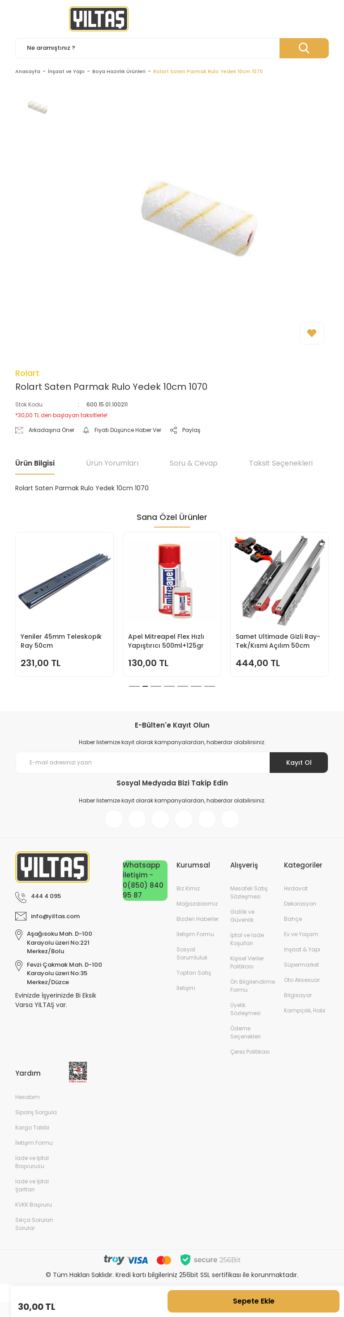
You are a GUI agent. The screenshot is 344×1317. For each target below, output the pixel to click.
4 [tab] (169, 686)
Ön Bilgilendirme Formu (252, 986)
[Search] (172, 48)
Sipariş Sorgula (36, 1112)
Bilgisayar (298, 995)
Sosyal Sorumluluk (191, 953)
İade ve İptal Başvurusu (32, 1162)
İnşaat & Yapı (302, 949)
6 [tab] (196, 686)
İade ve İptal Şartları (32, 1185)
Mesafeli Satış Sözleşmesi (248, 892)
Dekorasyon (300, 903)
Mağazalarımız (197, 903)
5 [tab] (182, 686)
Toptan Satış (193, 973)
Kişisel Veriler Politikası (247, 962)
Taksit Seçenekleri (281, 463)
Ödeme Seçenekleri (245, 1032)
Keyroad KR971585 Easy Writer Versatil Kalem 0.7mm (59, 641)
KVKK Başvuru (33, 1204)
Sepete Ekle (254, 1301)
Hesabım (27, 1097)
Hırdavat (296, 888)
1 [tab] (131, 686)
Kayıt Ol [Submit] (299, 762)
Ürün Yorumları (112, 463)
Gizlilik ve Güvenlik (242, 916)
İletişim (185, 988)
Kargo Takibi (32, 1127)
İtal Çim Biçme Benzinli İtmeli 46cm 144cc (164, 641)
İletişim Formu (195, 934)
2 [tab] (142, 686)
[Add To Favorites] (312, 333)
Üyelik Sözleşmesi (245, 1009)
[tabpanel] (64, 604)
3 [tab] (155, 686)
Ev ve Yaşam (301, 934)
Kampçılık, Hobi (304, 1010)
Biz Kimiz (188, 888)
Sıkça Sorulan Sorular (34, 1224)
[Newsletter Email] (172, 762)
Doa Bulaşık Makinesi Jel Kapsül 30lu (275, 641)
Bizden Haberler (197, 919)
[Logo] (99, 18)
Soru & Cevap (194, 463)
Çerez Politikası (250, 1051)
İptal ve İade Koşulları (247, 939)
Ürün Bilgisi (35, 463)
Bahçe (293, 919)
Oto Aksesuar (302, 980)
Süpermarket (301, 964)
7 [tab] (209, 686)
